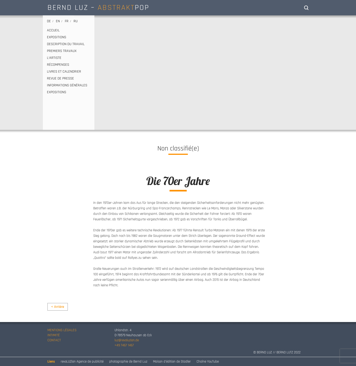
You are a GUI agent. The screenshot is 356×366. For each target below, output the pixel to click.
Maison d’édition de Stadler (172, 361)
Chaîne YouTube (208, 361)
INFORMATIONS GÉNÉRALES (67, 85)
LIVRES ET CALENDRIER (64, 71)
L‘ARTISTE (54, 58)
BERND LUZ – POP (98, 8)
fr (66, 21)
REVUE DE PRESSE (60, 78)
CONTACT (54, 340)
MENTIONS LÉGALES (62, 330)
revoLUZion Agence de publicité (82, 361)
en (58, 21)
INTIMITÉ (53, 335)
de (49, 21)
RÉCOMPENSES (58, 65)
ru (76, 21)
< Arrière (57, 306)
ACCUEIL (53, 30)
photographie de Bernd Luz (128, 361)
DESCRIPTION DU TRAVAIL (66, 44)
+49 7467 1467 (124, 345)
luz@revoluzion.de (127, 340)
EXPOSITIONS (56, 37)
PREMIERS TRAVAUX (62, 51)
